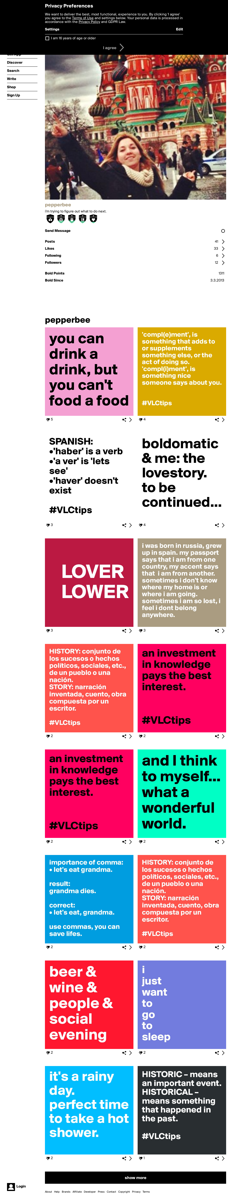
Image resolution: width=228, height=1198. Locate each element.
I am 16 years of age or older (73, 38)
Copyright (124, 1192)
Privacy (136, 1192)
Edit (179, 29)
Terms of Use (83, 18)
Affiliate (77, 1192)
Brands (66, 1192)
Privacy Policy (89, 22)
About (48, 1192)
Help (57, 1192)
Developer (90, 1192)
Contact (111, 1192)
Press (101, 1192)
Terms (146, 1192)
